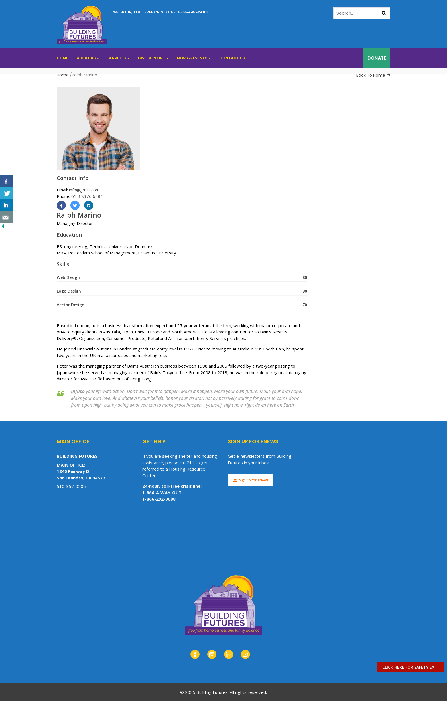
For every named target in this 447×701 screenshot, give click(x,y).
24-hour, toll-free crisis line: (161, 12)
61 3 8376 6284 (87, 196)
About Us (88, 58)
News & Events (194, 58)
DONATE (376, 58)
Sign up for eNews (250, 480)
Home (62, 58)
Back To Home (370, 75)
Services (118, 58)
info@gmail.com (84, 190)
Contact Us (232, 58)
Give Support (153, 58)
